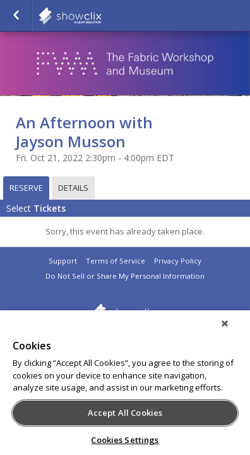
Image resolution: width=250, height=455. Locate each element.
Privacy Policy (177, 260)
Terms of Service (115, 260)
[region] (125, 386)
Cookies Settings (124, 440)
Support (63, 260)
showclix (101, 15)
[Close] (233, 332)
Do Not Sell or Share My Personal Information (125, 276)
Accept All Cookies (125, 412)
